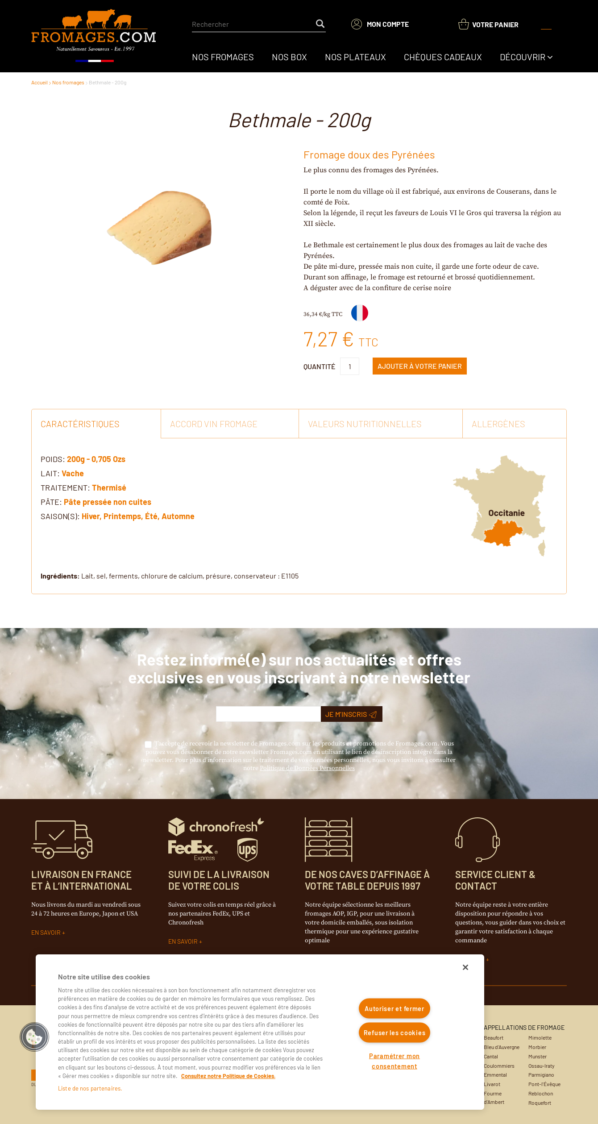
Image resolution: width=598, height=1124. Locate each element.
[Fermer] (465, 967)
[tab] (299, 516)
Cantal (491, 1056)
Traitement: (65, 487)
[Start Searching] (321, 24)
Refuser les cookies (395, 1032)
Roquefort (539, 1102)
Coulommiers (499, 1065)
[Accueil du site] (94, 36)
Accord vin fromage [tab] (213, 423)
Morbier (537, 1047)
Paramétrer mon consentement (394, 1061)
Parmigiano (541, 1074)
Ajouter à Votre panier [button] (420, 366)
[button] (34, 1037)
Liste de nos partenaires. (90, 1088)
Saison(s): (60, 516)
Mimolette (540, 1037)
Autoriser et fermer (394, 1008)
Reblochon (540, 1093)
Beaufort (493, 1037)
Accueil (39, 82)
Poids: (53, 459)
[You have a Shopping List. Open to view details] (488, 24)
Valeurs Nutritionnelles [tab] (365, 423)
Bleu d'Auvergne (501, 1047)
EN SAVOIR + (48, 932)
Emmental (495, 1074)
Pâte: (51, 502)
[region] (260, 1032)
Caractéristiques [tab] (80, 423)
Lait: (50, 473)
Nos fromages (68, 82)
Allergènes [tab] (498, 423)
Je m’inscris (351, 714)
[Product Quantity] (349, 366)
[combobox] (259, 24)
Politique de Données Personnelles (307, 768)
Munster (537, 1056)
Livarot (492, 1084)
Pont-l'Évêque (544, 1084)
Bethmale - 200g (107, 82)
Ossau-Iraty (541, 1065)
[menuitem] (223, 56)
